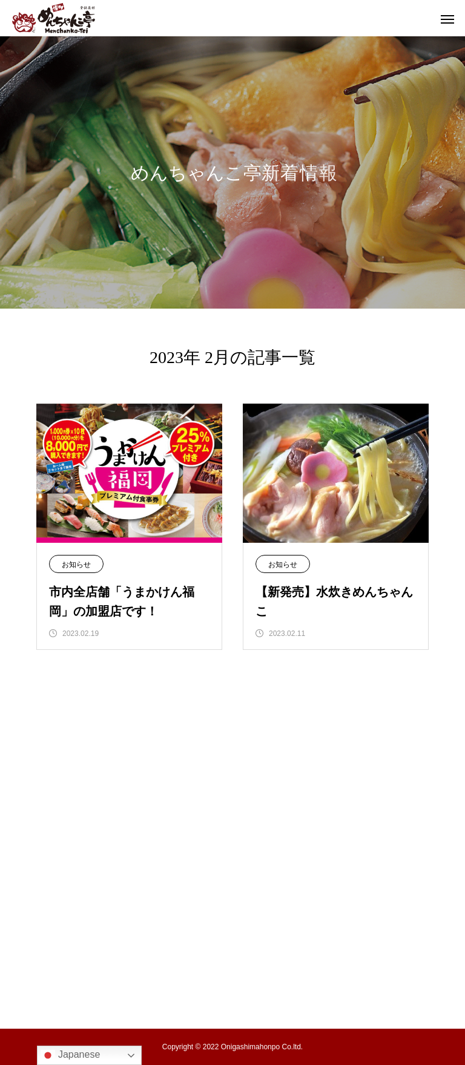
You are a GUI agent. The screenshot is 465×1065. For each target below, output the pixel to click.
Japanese (70, 1055)
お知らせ (76, 564)
